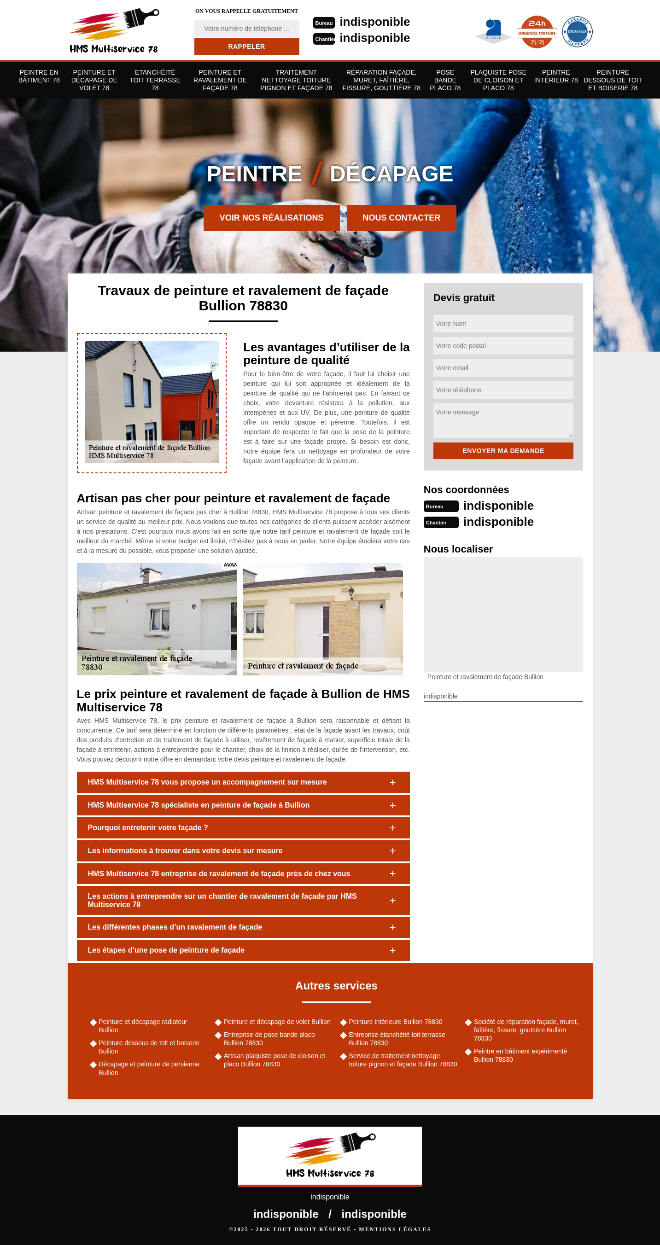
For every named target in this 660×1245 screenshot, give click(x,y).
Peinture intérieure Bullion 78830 (396, 1021)
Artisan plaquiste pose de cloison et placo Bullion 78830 (274, 1060)
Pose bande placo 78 (445, 80)
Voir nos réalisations (272, 217)
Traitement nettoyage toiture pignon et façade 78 (296, 80)
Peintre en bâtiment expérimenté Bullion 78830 (520, 1055)
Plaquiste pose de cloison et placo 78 (498, 80)
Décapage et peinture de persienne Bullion (149, 1068)
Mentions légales (395, 1229)
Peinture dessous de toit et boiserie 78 (613, 80)
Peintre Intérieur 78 (556, 76)
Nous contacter (402, 217)
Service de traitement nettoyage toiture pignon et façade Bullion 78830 (403, 1060)
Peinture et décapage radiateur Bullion (143, 1026)
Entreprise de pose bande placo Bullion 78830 (269, 1039)
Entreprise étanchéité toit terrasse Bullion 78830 (397, 1039)
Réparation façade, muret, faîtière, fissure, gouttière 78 (382, 80)
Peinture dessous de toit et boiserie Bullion (149, 1047)
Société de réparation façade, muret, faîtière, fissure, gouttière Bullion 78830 (526, 1030)
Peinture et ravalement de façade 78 (220, 80)
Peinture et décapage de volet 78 (94, 80)
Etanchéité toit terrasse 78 (154, 80)
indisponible (374, 22)
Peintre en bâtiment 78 (39, 76)
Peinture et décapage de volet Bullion (277, 1021)
